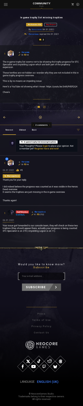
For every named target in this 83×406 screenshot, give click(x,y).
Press (41, 314)
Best (34, 130)
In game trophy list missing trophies (38, 142)
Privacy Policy (42, 326)
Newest (9, 130)
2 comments (41, 125)
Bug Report (51, 24)
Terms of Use (41, 320)
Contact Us (41, 332)
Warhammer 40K (34, 24)
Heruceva (37, 29)
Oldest (22, 130)
